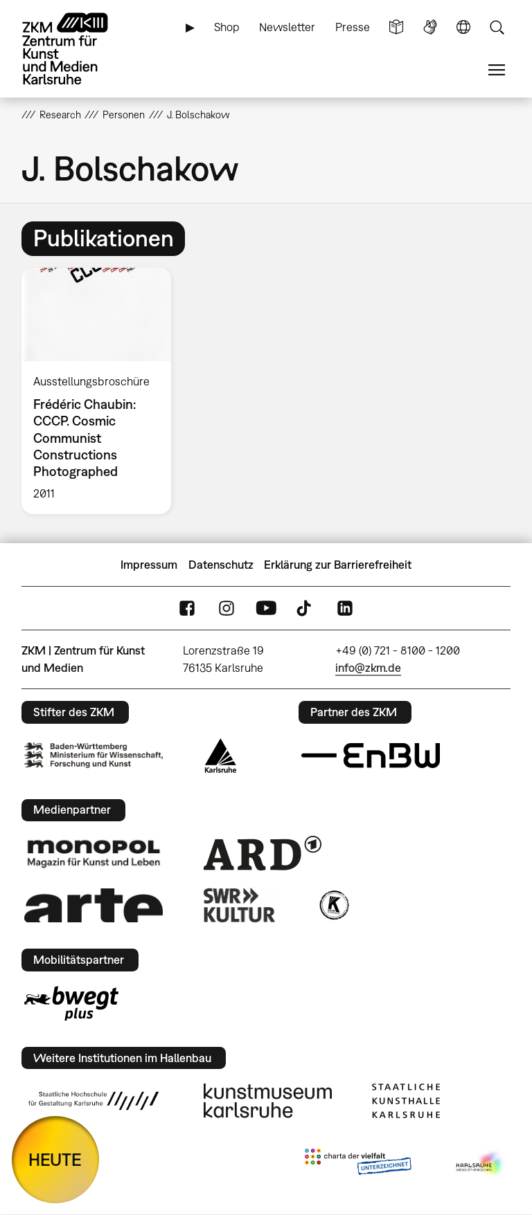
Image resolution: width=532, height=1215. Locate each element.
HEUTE (55, 1159)
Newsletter (287, 27)
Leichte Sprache (396, 27)
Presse (352, 27)
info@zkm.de (368, 668)
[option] (102, 391)
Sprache (463, 27)
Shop (227, 27)
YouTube (266, 608)
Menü (497, 70)
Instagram (226, 608)
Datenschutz (221, 565)
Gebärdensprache (430, 27)
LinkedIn (345, 608)
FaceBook (187, 608)
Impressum (149, 565)
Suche (497, 27)
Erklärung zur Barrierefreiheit (337, 565)
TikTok (305, 608)
